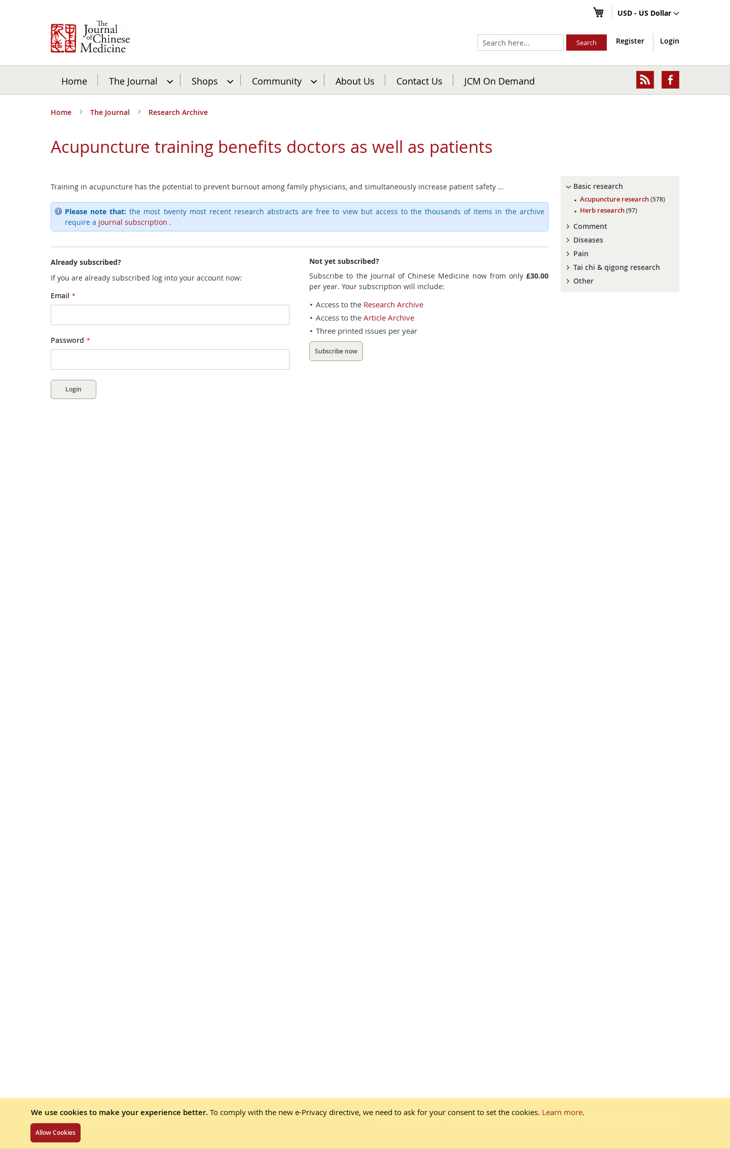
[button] (648, 13)
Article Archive (388, 317)
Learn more (562, 1112)
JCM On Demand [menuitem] (499, 80)
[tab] (620, 186)
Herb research (608, 210)
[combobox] (521, 42)
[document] (365, 1123)
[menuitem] (139, 80)
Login (669, 41)
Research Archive (178, 112)
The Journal (111, 112)
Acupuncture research (622, 199)
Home (74, 80)
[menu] (365, 80)
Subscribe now (336, 351)
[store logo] (90, 36)
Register (630, 41)
